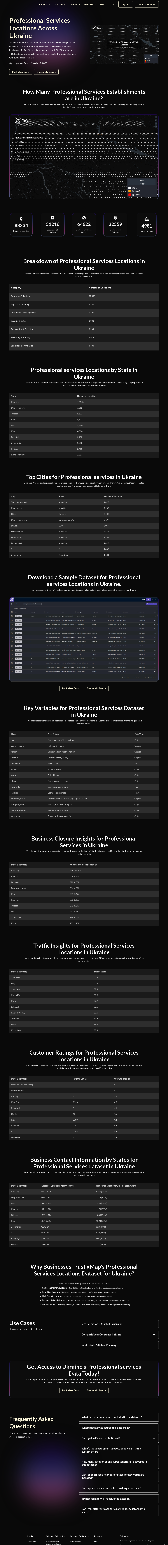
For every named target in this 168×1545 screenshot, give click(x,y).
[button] (44, 4)
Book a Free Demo (146, 4)
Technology (31, 1541)
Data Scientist (75, 1542)
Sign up (125, 4)
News (102, 4)
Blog (96, 1541)
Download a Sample (46, 72)
